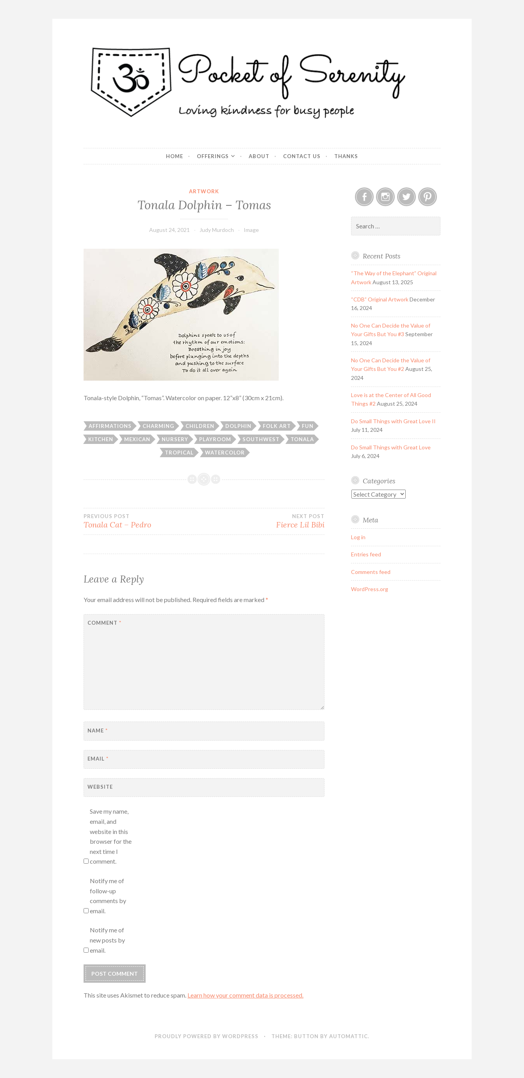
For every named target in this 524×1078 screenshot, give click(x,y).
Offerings (213, 156)
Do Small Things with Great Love (391, 447)
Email (98, 758)
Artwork (204, 191)
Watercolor (225, 452)
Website (100, 787)
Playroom (215, 439)
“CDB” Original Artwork (379, 299)
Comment (104, 623)
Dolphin (238, 426)
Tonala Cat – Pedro (144, 521)
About (259, 156)
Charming (158, 426)
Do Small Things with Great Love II (393, 421)
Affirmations (110, 426)
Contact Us (302, 156)
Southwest (261, 439)
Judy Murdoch (217, 229)
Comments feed (370, 571)
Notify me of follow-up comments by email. (108, 895)
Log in (358, 537)
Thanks (346, 156)
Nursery (175, 439)
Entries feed (366, 554)
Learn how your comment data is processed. (245, 995)
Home (174, 156)
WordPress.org (369, 589)
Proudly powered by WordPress (206, 1036)
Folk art (277, 426)
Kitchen (100, 439)
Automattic (348, 1036)
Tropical (179, 452)
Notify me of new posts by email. (107, 939)
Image (251, 229)
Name (97, 730)
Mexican (137, 439)
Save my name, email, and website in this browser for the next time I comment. (111, 836)
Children (199, 426)
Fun (308, 426)
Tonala (302, 439)
